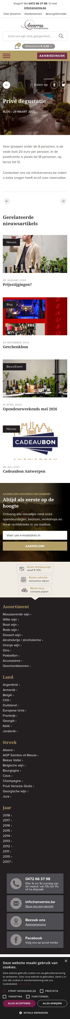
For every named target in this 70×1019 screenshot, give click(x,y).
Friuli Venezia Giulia (17, 786)
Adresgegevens (35, 924)
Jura (6, 796)
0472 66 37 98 (38, 3)
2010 (6, 856)
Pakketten (10, 655)
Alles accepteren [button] (19, 1003)
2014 (6, 836)
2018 (6, 815)
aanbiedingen (52, 55)
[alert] (35, 988)
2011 (6, 851)
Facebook (33, 938)
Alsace (8, 750)
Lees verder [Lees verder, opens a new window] (24, 984)
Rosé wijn (10, 624)
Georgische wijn (14, 791)
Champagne (12, 781)
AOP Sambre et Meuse (20, 755)
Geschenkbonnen (16, 666)
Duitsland (10, 705)
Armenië (9, 690)
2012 (6, 846)
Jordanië (9, 731)
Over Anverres (12, 14)
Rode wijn (10, 630)
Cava (6, 776)
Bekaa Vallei (12, 760)
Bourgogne (11, 770)
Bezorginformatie (56, 14)
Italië (6, 726)
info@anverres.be (35, 8)
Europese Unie (13, 710)
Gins (6, 650)
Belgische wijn (13, 765)
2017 (6, 820)
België (7, 695)
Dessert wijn (12, 635)
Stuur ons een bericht (39, 906)
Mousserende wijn (16, 614)
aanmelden (35, 546)
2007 (7, 861)
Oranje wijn (11, 645)
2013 (6, 841)
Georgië (9, 721)
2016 (6, 825)
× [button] (65, 961)
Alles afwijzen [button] (52, 1003)
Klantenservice (33, 14)
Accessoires (11, 661)
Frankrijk (9, 715)
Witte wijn (10, 619)
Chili (6, 700)
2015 (6, 830)
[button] (35, 1013)
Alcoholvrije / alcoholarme (22, 640)
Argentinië (10, 685)
